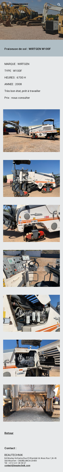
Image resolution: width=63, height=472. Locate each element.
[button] (4, 4)
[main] (31, 48)
